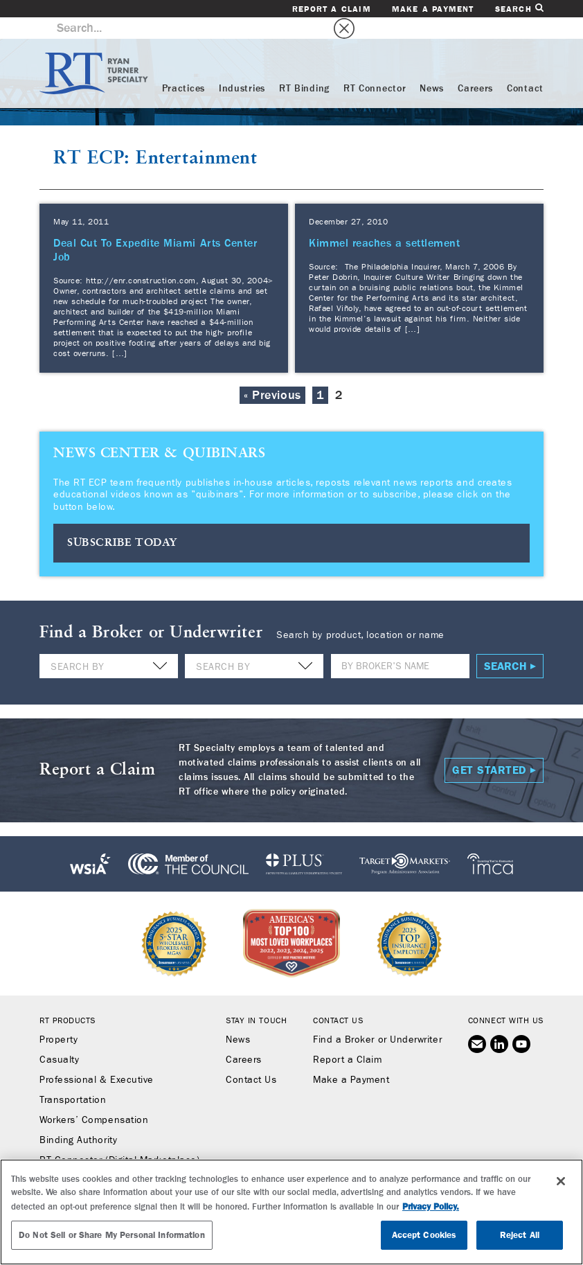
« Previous (272, 374)
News (432, 67)
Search (519, 8)
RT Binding (304, 67)
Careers (475, 67)
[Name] (400, 644)
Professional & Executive (96, 1058)
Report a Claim (331, 9)
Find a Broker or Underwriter (377, 1018)
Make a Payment (433, 9)
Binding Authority (78, 1118)
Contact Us (251, 1058)
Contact (525, 67)
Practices (183, 67)
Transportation (73, 1078)
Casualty (59, 1038)
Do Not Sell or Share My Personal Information (112, 1235)
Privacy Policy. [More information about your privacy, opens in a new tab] (430, 1206)
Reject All (519, 1235)
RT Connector (374, 67)
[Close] (561, 1181)
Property (58, 1018)
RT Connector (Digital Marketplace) (119, 1138)
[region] (291, 1212)
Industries (242, 67)
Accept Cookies (424, 1235)
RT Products (67, 998)
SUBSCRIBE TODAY (122, 521)
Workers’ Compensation (93, 1098)
